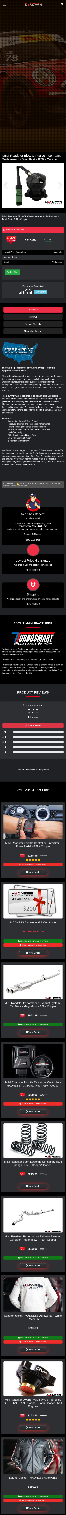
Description (33, 310)
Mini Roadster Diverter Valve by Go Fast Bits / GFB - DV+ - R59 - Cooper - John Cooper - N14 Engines (33, 1403)
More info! (58, 252)
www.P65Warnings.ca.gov (15, 486)
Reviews (33, 317)
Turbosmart (57, 262)
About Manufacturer (33, 331)
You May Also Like (33, 324)
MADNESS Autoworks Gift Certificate (33, 922)
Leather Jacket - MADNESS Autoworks (33, 1477)
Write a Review (33, 725)
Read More (33, 570)
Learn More (41, 292)
